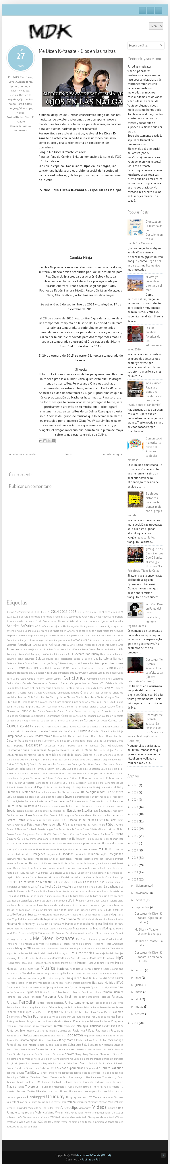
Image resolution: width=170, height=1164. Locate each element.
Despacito (53, 750)
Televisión (35, 1077)
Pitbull (62, 1012)
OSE (37, 992)
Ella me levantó (70, 792)
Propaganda (46, 1026)
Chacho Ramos (26, 692)
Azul (70, 654)
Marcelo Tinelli (43, 923)
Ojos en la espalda (80, 987)
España (11, 810)
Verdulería (82, 1102)
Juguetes (86, 868)
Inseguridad (116, 854)
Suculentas (32, 1068)
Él (119, 768)
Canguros (118, 678)
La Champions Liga (112, 877)
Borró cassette (89, 668)
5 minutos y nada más (53, 616)
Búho (54, 672)
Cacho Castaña (89, 672)
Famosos (20, 815)
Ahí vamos (46, 630)
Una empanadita (93, 1091)
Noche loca (57, 982)
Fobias (10, 824)
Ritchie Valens (84, 1040)
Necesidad (38, 973)
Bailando (11, 658)
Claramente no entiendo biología (79, 706)
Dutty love (65, 768)
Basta (21, 663)
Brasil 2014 (116, 668)
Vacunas (118, 1097)
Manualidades (115, 919)
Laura (40, 896)
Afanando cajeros (51, 626)
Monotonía (32, 958)
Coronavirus (92, 720)
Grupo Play (86, 834)
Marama (12, 923)
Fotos (30, 824)
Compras (24, 715)
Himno (76, 843)
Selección (101, 1049)
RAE (83, 1030)
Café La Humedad (107, 672)
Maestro (64, 914)
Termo (45, 1077)
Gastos (78, 829)
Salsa (71, 1044)
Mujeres (109, 962)
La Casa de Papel (92, 877)
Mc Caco (56, 933)
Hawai (44, 843)
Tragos (20, 1086)
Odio (18, 987)
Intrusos (109, 858)
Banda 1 (78, 658)
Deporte (18, 745)
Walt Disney (88, 1117)
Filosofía (72, 820)
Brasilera (11, 672)
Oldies (113, 987)
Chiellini (22, 697)
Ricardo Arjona (29, 1040)
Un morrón (53, 1091)
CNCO (24, 711)
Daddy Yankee (43, 736)
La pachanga (112, 886)
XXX (40, 1121)
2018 (135, 843)
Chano (84, 692)
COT (120, 720)
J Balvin (32, 863)
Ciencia (50, 701)
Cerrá (100, 688)
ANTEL (65, 644)
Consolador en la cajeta (110, 715)
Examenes (105, 810)
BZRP (78, 672)
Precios (41, 1021)
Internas (88, 858)
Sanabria (118, 1044)
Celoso (25, 688)
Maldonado (68, 919)
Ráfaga (90, 1030)
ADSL (38, 626)
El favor (50, 778)
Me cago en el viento (19, 939)
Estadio (20, 810)
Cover (11, 81)
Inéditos (68, 854)
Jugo (78, 868)
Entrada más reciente (22, 454)
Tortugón (118, 1082)
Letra (31, 900)
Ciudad (111, 701)
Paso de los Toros (113, 1002)
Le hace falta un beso (101, 896)
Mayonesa (35, 933)
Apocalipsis (91, 644)
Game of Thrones (16, 829)
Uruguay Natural (76, 1097)
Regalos (60, 1035)
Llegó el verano (108, 900)
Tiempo (11, 1082)
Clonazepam (13, 711)
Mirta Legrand (62, 953)
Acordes (13, 625)
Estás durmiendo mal (54, 810)
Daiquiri (57, 736)
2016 (73, 611)
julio (138, 977)
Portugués (12, 1021)
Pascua (98, 1002)
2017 (81, 612)
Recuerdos (117, 1030)
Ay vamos (61, 654)
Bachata (79, 654)
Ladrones (84, 891)
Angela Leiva (40, 644)
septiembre (142, 907)
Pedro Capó (41, 1007)
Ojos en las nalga (100, 987)
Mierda (119, 948)
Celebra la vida (114, 683)
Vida (30, 1108)
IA (22, 854)
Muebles (38, 962)
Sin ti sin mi (59, 1063)
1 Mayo (10, 612)
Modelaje (100, 953)
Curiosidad (28, 736)
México (69, 948)
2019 (88, 612)
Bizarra (21, 668)
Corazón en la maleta (53, 720)
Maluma (82, 919)
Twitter (150, 10)
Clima (119, 706)
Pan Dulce (23, 996)
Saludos (94, 1044)
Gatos (86, 829)
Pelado (52, 1007)
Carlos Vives (14, 683)
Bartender (12, 663)
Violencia (41, 1112)
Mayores (46, 933)
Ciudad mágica (25, 706)
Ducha (119, 764)
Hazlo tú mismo (57, 843)
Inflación (93, 854)
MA (39, 914)
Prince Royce (81, 1021)
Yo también (74, 1121)
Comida (69, 711)
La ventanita (62, 891)
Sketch (84, 1063)
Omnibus (19, 992)
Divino (10, 764)
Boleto (48, 668)
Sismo (76, 1063)
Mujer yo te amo (95, 962)
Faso (46, 815)
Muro (36, 968)
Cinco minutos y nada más (86, 701)
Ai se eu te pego (85, 630)
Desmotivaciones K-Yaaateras (26, 750)
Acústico (27, 625)
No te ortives (96, 978)
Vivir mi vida (62, 1112)
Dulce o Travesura (36, 768)
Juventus (118, 868)
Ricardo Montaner (48, 1040)
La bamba (43, 872)
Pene (96, 1007)
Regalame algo (48, 1035)
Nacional (63, 969)
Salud (85, 1044)
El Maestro (29, 782)
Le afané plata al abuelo (56, 896)
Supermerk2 (93, 1068)
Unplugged (36, 1096)
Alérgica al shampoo (37, 635)
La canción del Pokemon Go (36, 877)
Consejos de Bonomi (84, 715)
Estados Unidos (33, 810)
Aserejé (30, 649)
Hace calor (54, 838)
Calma (16, 678)
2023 (114, 612)
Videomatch (85, 1108)
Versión (103, 1102)
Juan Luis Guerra (31, 868)
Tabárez (11, 1072)
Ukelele (41, 1091)
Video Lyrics (54, 1108)
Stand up (20, 1068)
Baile (20, 658)
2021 (101, 612)
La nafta (36, 886)
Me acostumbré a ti (84, 933)
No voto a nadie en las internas (24, 982)
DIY (17, 764)
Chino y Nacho (58, 697)
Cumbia (84, 731)
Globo (119, 829)
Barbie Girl (91, 658)
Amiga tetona (27, 640)
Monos (21, 958)
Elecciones (13, 792)
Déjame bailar (62, 740)
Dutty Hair (53, 768)
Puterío (30, 1030)
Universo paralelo (16, 1097)
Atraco (92, 649)
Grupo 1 (57, 834)
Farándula (38, 815)
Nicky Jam (69, 973)
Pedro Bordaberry (24, 1007)
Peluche (88, 1007)
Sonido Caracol (107, 1063)
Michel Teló (108, 948)
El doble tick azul (110, 773)
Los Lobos (20, 909)
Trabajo (11, 1086)
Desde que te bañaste (83, 745)
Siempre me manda (90, 1058)
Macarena (47, 914)
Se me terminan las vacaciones (56, 1049)
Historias (117, 843)
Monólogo (12, 958)
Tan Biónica (32, 1072)
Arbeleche (111, 644)
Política (27, 1016)
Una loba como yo (113, 1091)
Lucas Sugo (73, 909)
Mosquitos (96, 958)
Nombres (86, 982)
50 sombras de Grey (76, 616)
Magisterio (116, 914)
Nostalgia (98, 982)
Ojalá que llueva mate (57, 987)
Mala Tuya (12, 919)
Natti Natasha (14, 973)
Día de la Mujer (103, 750)
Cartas (64, 683)
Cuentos (72, 731)
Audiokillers (111, 649)
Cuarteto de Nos (58, 731)
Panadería (36, 996)
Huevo (94, 849)
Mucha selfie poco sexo (20, 962)
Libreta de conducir (56, 900)
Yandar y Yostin (52, 1121)
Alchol (98, 630)
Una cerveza (76, 1091)
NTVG (119, 982)
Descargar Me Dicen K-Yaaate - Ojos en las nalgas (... (149, 918)
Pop (35, 1016)
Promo (35, 1026)
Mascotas (67, 928)
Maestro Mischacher (80, 914)
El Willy (118, 787)
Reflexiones (31, 1035)
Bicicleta (94, 663)
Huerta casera (81, 849)
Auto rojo (12, 654)
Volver (81, 1112)
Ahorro (71, 630)
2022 (107, 612)
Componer (12, 715)
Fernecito (117, 815)
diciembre (141, 886)
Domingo (77, 764)
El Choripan (92, 773)
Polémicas (16, 1016)
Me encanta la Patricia (57, 943)
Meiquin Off (23, 948)
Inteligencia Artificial (46, 858)
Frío (65, 824)
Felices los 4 (99, 815)
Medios (10, 948)
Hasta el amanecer (113, 838)
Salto (78, 1044)
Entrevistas (116, 801)
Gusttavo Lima (34, 838)
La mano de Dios (93, 882)
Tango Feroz (54, 1072)
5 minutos (34, 616)
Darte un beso (15, 740)
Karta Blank (13, 872)
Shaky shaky (81, 1054)
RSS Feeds (158, 10)
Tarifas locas (80, 1072)
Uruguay (13, 108)
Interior (78, 858)
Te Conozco (94, 1072)
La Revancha (20, 891)
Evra (96, 810)
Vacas (110, 1097)
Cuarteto (42, 731)
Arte (22, 649)
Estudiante (74, 810)
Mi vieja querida (92, 948)
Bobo (41, 668)
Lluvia (40, 905)
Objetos (11, 987)
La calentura (69, 872)
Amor (76, 640)
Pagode (77, 992)
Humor (23, 86)
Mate (76, 928)
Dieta (9, 759)
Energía (69, 796)
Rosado (40, 1044)
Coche (32, 711)
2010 (33, 612)
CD (102, 683)
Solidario (93, 1063)
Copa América (31, 720)
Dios (88, 759)
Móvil (112, 958)
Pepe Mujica (24, 1012)
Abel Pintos (58, 621)
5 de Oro (23, 616)
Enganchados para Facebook (107, 796)
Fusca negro (98, 824)
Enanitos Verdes (55, 796)
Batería (28, 663)
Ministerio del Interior (41, 953)
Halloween (78, 838)
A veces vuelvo (15, 621)
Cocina (41, 711)
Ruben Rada (52, 1044)
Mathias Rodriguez (104, 928)
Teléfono (24, 1077)
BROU (32, 672)
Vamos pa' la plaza (27, 1102)
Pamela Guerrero (112, 992)
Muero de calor (52, 962)
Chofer (100, 697)
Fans (29, 815)
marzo (139, 1007)
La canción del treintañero (67, 877)
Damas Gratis (98, 736)
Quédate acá (64, 1030)
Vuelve (65, 1117)
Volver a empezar (94, 1112)
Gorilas (39, 834)
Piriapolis (52, 1012)
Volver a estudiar (114, 1112)
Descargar (34, 745)
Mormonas (83, 958)
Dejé (89, 740)
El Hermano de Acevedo (92, 778)
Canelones (106, 678)
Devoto (64, 750)
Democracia (109, 740)
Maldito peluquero (48, 919)
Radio (76, 1030)
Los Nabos (60, 909)
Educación (94, 768)
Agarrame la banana (95, 626)
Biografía (11, 668)
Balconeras (66, 658)
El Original (69, 782)
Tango (43, 1072)
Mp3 (119, 957)
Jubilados (61, 868)
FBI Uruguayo (66, 815)
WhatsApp (12, 1121)
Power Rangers (27, 1021)
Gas (56, 829)
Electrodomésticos (46, 792)
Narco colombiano (113, 968)
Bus (72, 672)
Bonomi (65, 668)
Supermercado (76, 1068)
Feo (109, 815)
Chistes (71, 697)
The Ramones (93, 1077)
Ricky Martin (67, 1040)
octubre (140, 900)
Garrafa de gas (45, 829)
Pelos (80, 1007)
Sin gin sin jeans (16, 1063)
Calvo (23, 678)
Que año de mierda (46, 1030)
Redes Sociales (15, 1035)
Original (29, 992)
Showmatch (106, 1054)
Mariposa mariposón (77, 923)
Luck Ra (101, 909)
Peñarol (11, 1012)
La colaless (12, 882)
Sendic (17, 1054)
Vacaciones (100, 1097)
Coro (68, 720)
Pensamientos (107, 1007)
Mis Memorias (82, 952)
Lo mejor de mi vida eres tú (59, 905)
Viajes (111, 1102)
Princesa (94, 1021)
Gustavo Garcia (16, 838)
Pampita (11, 996)
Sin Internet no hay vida (38, 1063)
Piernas (42, 1012)
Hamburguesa (94, 838)
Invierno (22, 863)
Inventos (11, 863)
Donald (98, 764)
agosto (140, 970)
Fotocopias (20, 824)
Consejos (66, 715)
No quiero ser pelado (54, 978)
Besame (85, 663)
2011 (39, 612)
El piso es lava (95, 782)
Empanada (18, 796)
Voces (74, 1112)
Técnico (119, 1072)
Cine (103, 701)
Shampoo (94, 1054)
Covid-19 (25, 726)
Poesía (107, 1012)
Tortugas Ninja (103, 1082)
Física (100, 820)
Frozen (78, 824)
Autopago (36, 654)
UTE (90, 1097)
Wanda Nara (102, 1117)
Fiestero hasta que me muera (42, 820)
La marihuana (112, 882)
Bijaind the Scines (111, 663)
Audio (100, 649)
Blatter (30, 668)
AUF (120, 649)
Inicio (68, 454)
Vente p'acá (60, 1102)
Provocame (69, 1026)
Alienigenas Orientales (103, 635)
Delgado (97, 740)
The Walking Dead (112, 1077)
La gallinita (77, 882)
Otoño (43, 992)
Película (72, 1007)
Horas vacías (49, 849)
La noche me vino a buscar (88, 886)
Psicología (82, 1026)
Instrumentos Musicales (20, 858)
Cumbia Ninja (24, 81)
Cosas (104, 720)
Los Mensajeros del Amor (40, 909)
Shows (116, 1054)
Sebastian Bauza (86, 1049)
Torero (77, 1082)
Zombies (32, 1126)
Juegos (71, 868)
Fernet (11, 820)
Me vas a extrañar (82, 943)
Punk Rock (117, 1026)
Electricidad (28, 792)
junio (138, 985)
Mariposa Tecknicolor (104, 923)
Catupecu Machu (80, 683)
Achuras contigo (95, 621)
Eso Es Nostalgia (83, 806)
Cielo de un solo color (33, 701)
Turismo (21, 1091)
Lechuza (118, 896)
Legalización (13, 900)
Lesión (24, 900)
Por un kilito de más (79, 1016)
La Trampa (33, 891)
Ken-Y (33, 872)
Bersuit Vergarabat (70, 663)
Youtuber (22, 1126)
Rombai (11, 1044)
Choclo (79, 697)
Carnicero (54, 683)
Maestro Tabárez (101, 914)
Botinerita (103, 668)
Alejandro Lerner (16, 635)
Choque (109, 697)
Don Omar (88, 764)
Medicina (98, 943)
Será (37, 1054)
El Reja (38, 787)
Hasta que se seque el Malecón (24, 843)
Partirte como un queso (79, 1002)
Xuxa (34, 1121)
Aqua (101, 644)
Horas (39, 849)
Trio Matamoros (57, 1086)
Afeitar (66, 626)
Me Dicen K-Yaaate (53, 938)
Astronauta (60, 649)
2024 (120, 612)
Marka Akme (27, 928)
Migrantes (12, 953)
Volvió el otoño (15, 1117)
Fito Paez (110, 820)
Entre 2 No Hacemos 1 (57, 801)
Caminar (58, 678)
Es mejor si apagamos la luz (56, 806)
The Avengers (77, 1077)
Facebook (142, 10)
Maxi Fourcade (21, 933)
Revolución (13, 1040)
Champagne (49, 692)
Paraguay (117, 996)
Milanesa (23, 953)
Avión (45, 654)
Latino (32, 896)
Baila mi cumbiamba (111, 654)
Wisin (22, 1121)
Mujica (119, 962)
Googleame (29, 834)
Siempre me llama (69, 1058)
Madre (56, 914)
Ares (120, 644)
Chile (30, 697)
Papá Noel (64, 996)
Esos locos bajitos (104, 806)
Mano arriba (101, 919)
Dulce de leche (16, 768)
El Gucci (74, 778)
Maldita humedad (27, 919)
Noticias (110, 983)
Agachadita (77, 626)
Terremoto (56, 1077)
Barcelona (105, 658)
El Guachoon (61, 778)
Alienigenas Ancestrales (77, 635)
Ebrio (75, 768)
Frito (70, 824)
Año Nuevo (76, 644)
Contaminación (15, 720)
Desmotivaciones (112, 745)
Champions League (68, 692)
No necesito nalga (32, 978)
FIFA (63, 820)
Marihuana (58, 923)
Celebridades (14, 688)
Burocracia (63, 672)
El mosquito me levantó (48, 782)
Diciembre (89, 754)
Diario (78, 754)
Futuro (119, 824)
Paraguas (105, 996)
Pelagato (62, 1007)
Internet (98, 858)
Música (14, 95)
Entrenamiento (80, 801)
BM (36, 668)
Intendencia (66, 858)
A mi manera (116, 616)
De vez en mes (33, 740)
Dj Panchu (32, 764)
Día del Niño (44, 754)
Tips (37, 1082)
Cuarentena (29, 731)
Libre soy (40, 900)
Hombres (30, 849)
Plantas (70, 1012)
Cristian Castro (50, 726)
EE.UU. (104, 768)
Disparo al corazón (112, 759)
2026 (15, 616)
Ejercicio (112, 768)
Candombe (93, 678)
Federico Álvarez (84, 815)
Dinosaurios (78, 759)
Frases (38, 824)
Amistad (67, 640)
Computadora (38, 715)
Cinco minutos (63, 701)
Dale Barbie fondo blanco (76, 736)
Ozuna (51, 992)
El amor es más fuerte (71, 773)
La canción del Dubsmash (91, 872)
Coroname (77, 720)
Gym (45, 838)
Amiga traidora (44, 640)
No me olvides (91, 973)
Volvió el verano (31, 1117)
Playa (86, 1012)
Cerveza (108, 688)
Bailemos (29, 658)
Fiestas (21, 820)
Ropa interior (29, 1044)
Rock (110, 1040)
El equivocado (37, 778)
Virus (51, 1112)
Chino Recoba (41, 697)
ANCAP (85, 640)
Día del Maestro (28, 754)
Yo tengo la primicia (93, 1121)
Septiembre (27, 1054)
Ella (59, 792)
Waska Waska (116, 1117)
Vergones (93, 1102)
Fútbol (110, 824)
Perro (35, 1012)
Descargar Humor (54, 745)
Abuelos (80, 621)
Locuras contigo (96, 905)
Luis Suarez (29, 914)
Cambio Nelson (35, 678)
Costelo (112, 720)
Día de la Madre (82, 750)
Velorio (49, 1102)
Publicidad (95, 1026)
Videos (20, 112)
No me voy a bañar (109, 973)
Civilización (40, 706)
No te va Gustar (113, 978)
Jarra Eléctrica (72, 863)
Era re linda (14, 806)
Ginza (112, 829)
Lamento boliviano (99, 891)
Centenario (45, 688)
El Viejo (67, 787)
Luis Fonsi (112, 909)
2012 (135, 1023)
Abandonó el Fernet (38, 621)
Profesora (105, 1021)
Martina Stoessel (44, 928)
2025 (9, 616)
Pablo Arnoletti (64, 992)
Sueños (61, 1068)
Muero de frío (68, 962)
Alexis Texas (56, 635)
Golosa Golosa (14, 834)
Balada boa (52, 658)
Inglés (103, 854)
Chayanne (105, 692)
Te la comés (107, 1072)
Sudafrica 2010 (48, 1068)
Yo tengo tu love (114, 1121)
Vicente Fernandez (17, 1108)
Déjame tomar (78, 740)
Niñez (79, 973)
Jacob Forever (45, 863)
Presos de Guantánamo (59, 1021)
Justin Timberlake (102, 868)
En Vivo (41, 796)
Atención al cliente (77, 649)
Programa (117, 1021)
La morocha (23, 886)
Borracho (76, 668)
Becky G (55, 663)
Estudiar (87, 810)
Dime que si (35, 759)
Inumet (119, 858)
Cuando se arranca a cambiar (93, 726)
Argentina (13, 649)
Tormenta (88, 1082)
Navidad (27, 973)
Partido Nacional (55, 1002)
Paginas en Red (90, 1159)
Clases (102, 706)
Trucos (70, 1086)
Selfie (111, 1049)
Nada (72, 968)
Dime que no (20, 759)
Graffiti (48, 834)
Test (65, 1077)
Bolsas (56, 668)
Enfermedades (83, 796)
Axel (52, 654)
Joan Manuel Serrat (112, 863)
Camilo (49, 678)
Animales (54, 644)
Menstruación (39, 948)
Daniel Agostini (114, 736)
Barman (118, 658)
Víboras (119, 1102)
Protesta (58, 1026)
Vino (32, 1112)
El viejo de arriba (102, 787)
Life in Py (73, 900)
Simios (105, 1058)
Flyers (120, 820)
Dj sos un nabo (47, 764)
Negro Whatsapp (53, 973)
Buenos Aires (43, 672)
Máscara (57, 928)
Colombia (51, 711)
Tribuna (43, 1086)
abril (138, 999)
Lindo (96, 900)
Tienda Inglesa (25, 1082)
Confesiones (53, 715)
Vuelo (58, 1117)
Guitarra (116, 833)
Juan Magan (49, 868)
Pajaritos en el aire (91, 992)
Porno (119, 1016)
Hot (70, 849)
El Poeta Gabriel (23, 787)
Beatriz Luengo (41, 663)
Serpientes (46, 1054)
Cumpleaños (14, 736)
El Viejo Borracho (82, 787)
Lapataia (114, 891)
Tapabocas (67, 1072)
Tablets (20, 1072)
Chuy (9, 701)
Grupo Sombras (101, 834)
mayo (139, 992)
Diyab (22, 764)
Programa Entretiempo (19, 1026)
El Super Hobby (52, 787)
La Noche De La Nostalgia (57, 886)
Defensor (48, 740)
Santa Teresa (28, 1049)
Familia (10, 815)
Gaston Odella (66, 829)
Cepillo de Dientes (62, 688)
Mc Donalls (67, 933)
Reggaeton (74, 1035)
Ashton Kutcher (44, 649)
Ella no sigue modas (92, 792)
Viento (111, 1108)
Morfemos (72, 958)
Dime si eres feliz (53, 759)
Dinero (67, 759)
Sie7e (56, 1058)
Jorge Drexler (14, 868)
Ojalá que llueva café (33, 987)
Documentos (64, 764)
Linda (90, 900)
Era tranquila (31, 806)
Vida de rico (40, 1108)
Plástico (79, 1012)
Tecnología (12, 1077)
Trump (78, 1086)
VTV (52, 1117)
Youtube (11, 1126)
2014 (55, 611)
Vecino (41, 1102)
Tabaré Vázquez (112, 1068)
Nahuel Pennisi (84, 968)
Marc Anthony (26, 923)
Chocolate (90, 697)
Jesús (83, 863)
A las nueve (102, 616)
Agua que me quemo (28, 630)
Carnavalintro (40, 683)
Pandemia (49, 997)
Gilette (93, 829)
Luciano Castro (88, 909)
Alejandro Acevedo (113, 630)
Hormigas (62, 849)
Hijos (69, 843)
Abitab (70, 621)
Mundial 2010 (25, 968)
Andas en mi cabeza (102, 640)
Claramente (53, 706)
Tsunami (87, 1086)
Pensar (119, 1007)
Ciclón (17, 701)
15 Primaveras (22, 612)
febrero (140, 1014)
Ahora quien (59, 630)
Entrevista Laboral (99, 801)
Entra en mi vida (34, 801)
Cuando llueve (68, 726)
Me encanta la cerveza (31, 943)
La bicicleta (56, 872)
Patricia (10, 1007)
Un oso (64, 1091)
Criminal (36, 726)
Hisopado (96, 843)
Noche (46, 982)
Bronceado (22, 672)
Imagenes (39, 854)
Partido (40, 1002)
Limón (82, 900)
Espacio (119, 806)
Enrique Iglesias (15, 801)
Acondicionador (114, 621)
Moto (106, 958)
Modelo (110, 953)
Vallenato (11, 1102)
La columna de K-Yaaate (35, 882)
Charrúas (94, 692)
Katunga (24, 872)
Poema (100, 1012)
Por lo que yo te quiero (53, 1016)
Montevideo (59, 958)
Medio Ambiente (113, 943)
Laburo (74, 891)
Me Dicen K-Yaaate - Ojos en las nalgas (77, 50)
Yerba (64, 1121)
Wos (28, 1121)
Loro (116, 905)
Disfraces (97, 759)
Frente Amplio (52, 824)
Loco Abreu (81, 905)
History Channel (16, 849)
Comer (60, 711)
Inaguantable (54, 854)
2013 (16, 77)
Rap (29, 103)
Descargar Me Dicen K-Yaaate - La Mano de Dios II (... (149, 957)
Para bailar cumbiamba (86, 996)
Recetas (105, 1030)
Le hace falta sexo (79, 896)
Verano (71, 1102)
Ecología (83, 768)
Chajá (39, 692)
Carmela (26, 683)
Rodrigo (118, 1040)
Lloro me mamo (26, 905)
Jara (55, 863)
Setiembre (58, 1054)
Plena (93, 1012)
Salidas (63, 1044)
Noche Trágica (72, 982)
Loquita (110, 905)
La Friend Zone (61, 882)
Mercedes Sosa (56, 948)
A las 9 (91, 616)
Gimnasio (103, 829)
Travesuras (31, 1086)
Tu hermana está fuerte (106, 1086)
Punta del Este (16, 1030)
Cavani (95, 683)
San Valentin (106, 1044)
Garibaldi (32, 829)
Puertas (106, 1026)
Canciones (26, 77)
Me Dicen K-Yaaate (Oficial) (94, 1155)
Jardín (61, 863)
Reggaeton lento (93, 1035)
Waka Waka (75, 1117)
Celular (34, 688)
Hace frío (66, 838)
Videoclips (25, 108)
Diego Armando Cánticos (109, 754)
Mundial (12, 968)
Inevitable (80, 854)
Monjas (119, 953)
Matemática (86, 928)
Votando (45, 1117)
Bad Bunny (92, 654)
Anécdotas (24, 645)
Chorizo (118, 697)
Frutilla (87, 824)
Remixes (107, 1035)
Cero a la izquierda (85, 688)
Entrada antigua (112, 454)
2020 (95, 612)
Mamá (91, 919)
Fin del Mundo (87, 820)
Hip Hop (13, 86)
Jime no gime (94, 863)
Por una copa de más (103, 1016)
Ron (19, 1044)
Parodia (21, 103)
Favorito (54, 815)
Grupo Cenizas (70, 834)
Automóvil (24, 654)
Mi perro (78, 948)
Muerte (81, 962)
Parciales (12, 1002)
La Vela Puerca (47, 891)
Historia (106, 843)
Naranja (98, 968)
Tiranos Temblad (51, 1082)
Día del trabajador (63, 754)
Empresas (30, 796)
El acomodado (50, 773)
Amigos (58, 640)
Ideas (28, 854)
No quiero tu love (78, 978)
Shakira (69, 1054)
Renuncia (118, 1035)
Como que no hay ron (87, 711)
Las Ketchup (22, 896)
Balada (40, 658)
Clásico (111, 706)
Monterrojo (45, 958)
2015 (64, 611)
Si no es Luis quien (41, 1058)
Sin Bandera (116, 1058)
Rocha (102, 1040)
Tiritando (67, 1082)
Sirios (69, 1063)
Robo (95, 1040)
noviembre (142, 893)
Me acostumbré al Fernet (109, 933)
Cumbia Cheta (99, 731)
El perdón (81, 782)
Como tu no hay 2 (112, 711)
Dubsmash (109, 764)
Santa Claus (13, 1049)
